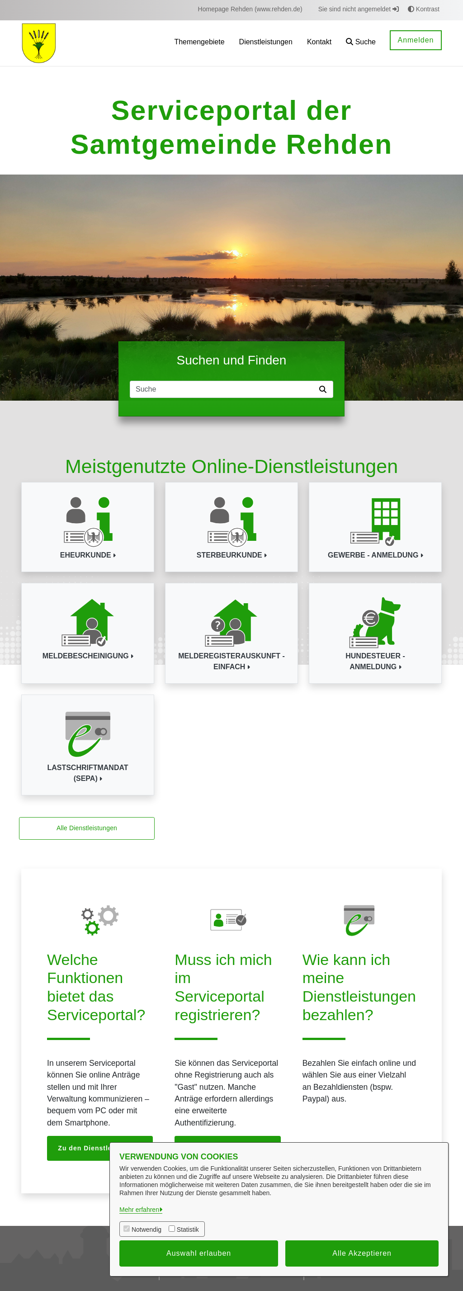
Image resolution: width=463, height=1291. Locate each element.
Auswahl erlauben (198, 1253)
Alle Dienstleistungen (87, 828)
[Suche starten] (324, 389)
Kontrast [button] (423, 9)
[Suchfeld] (223, 389)
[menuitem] (250, 9)
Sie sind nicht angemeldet (358, 9)
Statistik (188, 1229)
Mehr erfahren (139, 1209)
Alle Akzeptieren (362, 1253)
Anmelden (415, 40)
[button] (361, 43)
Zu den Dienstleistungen (100, 1148)
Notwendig (146, 1229)
